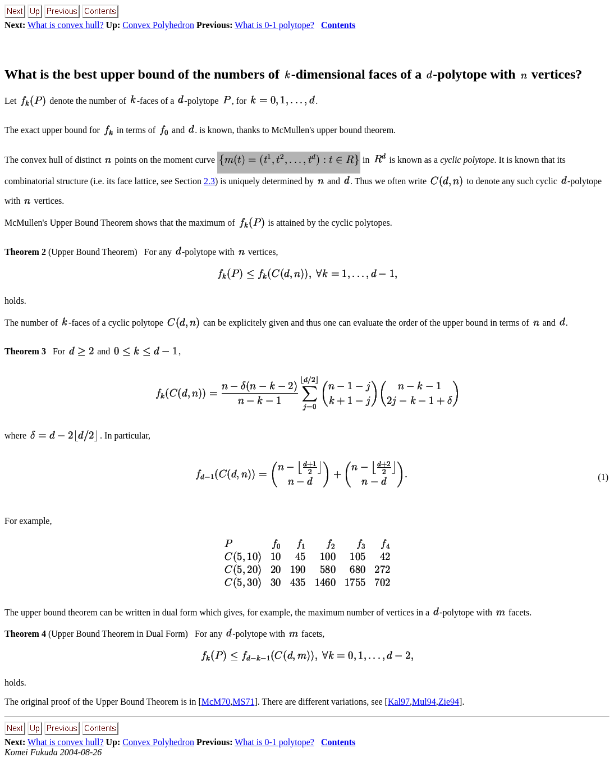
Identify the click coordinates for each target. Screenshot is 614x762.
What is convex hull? (66, 25)
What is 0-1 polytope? (274, 25)
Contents (338, 25)
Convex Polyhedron (158, 25)
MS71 (243, 701)
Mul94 (424, 701)
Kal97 (399, 701)
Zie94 (448, 701)
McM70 (216, 701)
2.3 (209, 181)
